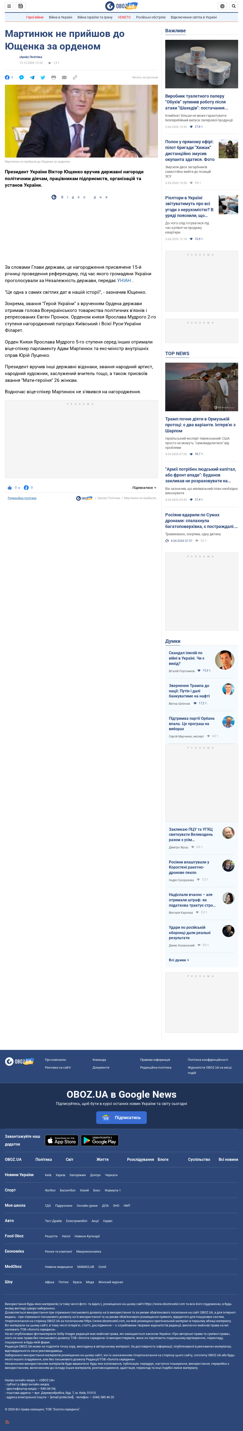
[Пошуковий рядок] (234, 6)
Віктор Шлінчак (180, 703)
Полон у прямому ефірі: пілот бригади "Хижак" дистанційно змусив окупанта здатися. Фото (190, 150)
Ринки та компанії (58, 1251)
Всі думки (177, 960)
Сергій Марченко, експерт (186, 736)
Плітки (64, 1282)
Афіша (49, 1282)
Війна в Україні (60, 17)
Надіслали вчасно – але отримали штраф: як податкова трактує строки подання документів (193, 900)
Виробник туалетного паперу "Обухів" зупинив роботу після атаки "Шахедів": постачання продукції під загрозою (195, 102)
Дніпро (95, 1175)
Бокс (96, 1190)
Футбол (50, 1190)
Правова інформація (155, 1060)
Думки (172, 641)
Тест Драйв (53, 1221)
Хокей (84, 1190)
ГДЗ (48, 1205)
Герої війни (34, 17)
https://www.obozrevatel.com (165, 1304)
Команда (99, 1060)
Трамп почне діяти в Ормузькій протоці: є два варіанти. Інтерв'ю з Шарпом (200, 424)
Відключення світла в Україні (194, 17)
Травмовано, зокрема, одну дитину (193, 534)
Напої (66, 1236)
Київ (48, 1175)
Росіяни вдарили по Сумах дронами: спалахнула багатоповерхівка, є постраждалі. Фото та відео (200, 521)
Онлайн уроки (87, 1205)
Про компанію (55, 1060)
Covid (102, 1267)
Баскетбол (68, 1190)
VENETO (124, 17)
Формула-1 (113, 1190)
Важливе (175, 30)
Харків (60, 1175)
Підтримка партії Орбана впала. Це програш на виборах (192, 723)
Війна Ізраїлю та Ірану (95, 17)
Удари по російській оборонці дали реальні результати (189, 932)
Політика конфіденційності (208, 1060)
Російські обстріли (150, 17)
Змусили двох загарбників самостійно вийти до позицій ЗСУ (188, 171)
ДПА (105, 1205)
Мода (90, 1282)
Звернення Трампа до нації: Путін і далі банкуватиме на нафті (189, 690)
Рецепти (51, 1236)
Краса (77, 1282)
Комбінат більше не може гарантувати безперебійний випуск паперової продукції (199, 118)
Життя (102, 1159)
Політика (43, 1159)
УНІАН (124, 280)
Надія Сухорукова (181, 880)
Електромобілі (76, 1221)
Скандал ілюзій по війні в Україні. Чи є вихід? (186, 658)
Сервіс (108, 1221)
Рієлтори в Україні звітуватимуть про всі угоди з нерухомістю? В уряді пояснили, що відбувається (189, 206)
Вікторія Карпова (181, 912)
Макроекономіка (88, 1251)
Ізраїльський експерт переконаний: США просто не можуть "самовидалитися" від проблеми (197, 443)
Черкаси (111, 1175)
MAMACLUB (85, 1267)
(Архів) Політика (30, 57)
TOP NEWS (177, 353)
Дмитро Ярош (178, 847)
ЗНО (116, 1205)
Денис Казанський (182, 945)
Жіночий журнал (110, 1282)
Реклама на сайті (58, 1067)
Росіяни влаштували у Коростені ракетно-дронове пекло (189, 867)
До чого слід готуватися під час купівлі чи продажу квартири (187, 227)
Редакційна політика (22, 498)
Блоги (163, 1159)
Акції (95, 1221)
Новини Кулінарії (87, 1236)
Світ (69, 1159)
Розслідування (140, 1159)
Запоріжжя (77, 1175)
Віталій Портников (182, 671)
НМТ (127, 1205)
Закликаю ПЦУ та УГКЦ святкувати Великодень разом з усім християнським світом (191, 835)
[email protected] (61, 1397)
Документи (101, 1067)
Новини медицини (59, 1267)
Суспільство (199, 1159)
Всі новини (228, 1159)
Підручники (63, 1205)
